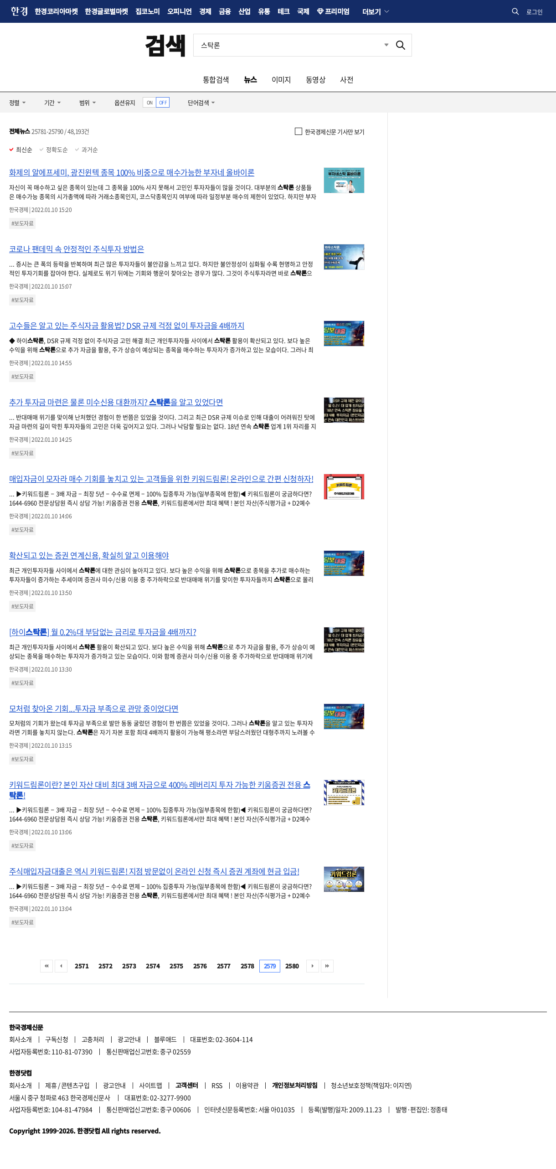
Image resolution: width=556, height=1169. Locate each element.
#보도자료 (22, 223)
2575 (176, 966)
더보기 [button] (371, 11)
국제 (303, 11)
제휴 (51, 1085)
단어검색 (198, 102)
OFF (163, 102)
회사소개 (20, 1039)
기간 (49, 102)
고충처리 (93, 1039)
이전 (61, 966)
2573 (129, 966)
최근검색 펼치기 (380, 45)
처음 (46, 966)
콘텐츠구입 (75, 1085)
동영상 (315, 79)
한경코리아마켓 (56, 11)
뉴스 (250, 79)
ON (150, 102)
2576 (200, 966)
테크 (284, 11)
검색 (165, 44)
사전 (346, 79)
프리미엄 (337, 11)
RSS (216, 1085)
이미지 (281, 79)
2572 (105, 966)
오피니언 (179, 11)
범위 (84, 102)
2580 (292, 966)
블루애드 (165, 1039)
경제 (205, 11)
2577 (224, 966)
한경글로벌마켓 (106, 11)
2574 (153, 966)
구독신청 (56, 1039)
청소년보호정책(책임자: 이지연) (371, 1085)
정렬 (14, 102)
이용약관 (247, 1085)
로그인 (534, 11)
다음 (312, 966)
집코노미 (147, 11)
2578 (247, 966)
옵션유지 (124, 102)
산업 (244, 11)
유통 (264, 11)
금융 (225, 11)
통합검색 (216, 79)
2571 (81, 966)
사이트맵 (150, 1085)
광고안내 (129, 1039)
